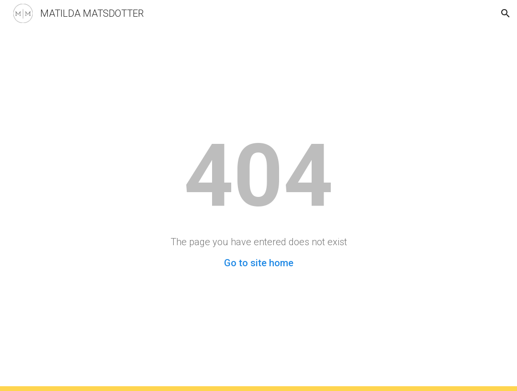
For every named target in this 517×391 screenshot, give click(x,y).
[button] (505, 13)
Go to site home (258, 263)
